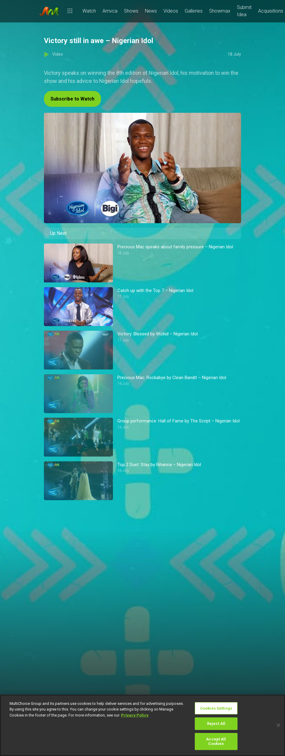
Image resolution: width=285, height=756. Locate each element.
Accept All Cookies (216, 741)
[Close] (278, 725)
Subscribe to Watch (72, 99)
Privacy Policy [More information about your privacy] (134, 715)
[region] (142, 725)
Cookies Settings (216, 708)
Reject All (216, 723)
